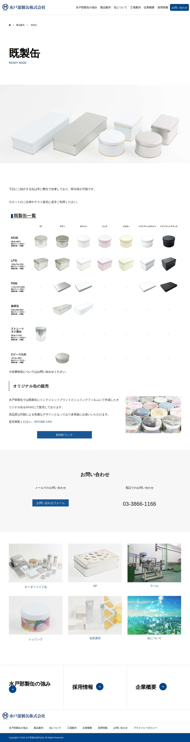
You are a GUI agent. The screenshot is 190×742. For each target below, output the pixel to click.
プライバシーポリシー (145, 728)
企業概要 (149, 7)
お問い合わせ (179, 7)
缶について (120, 7)
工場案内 (135, 7)
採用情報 (162, 7)
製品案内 (105, 7)
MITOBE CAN (43, 425)
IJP (95, 589)
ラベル (154, 589)
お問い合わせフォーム (51, 506)
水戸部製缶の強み (86, 7)
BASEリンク (64, 438)
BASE (29, 410)
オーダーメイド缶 (35, 590)
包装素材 (95, 641)
